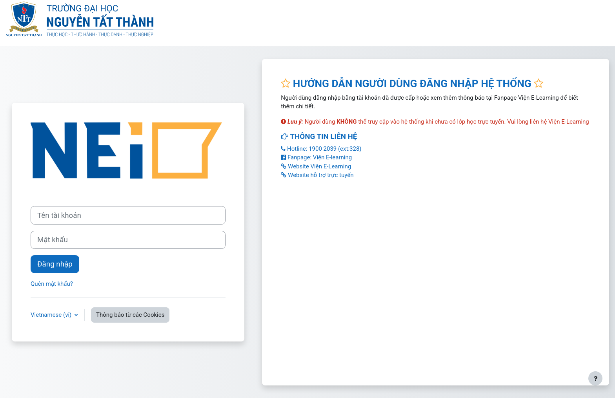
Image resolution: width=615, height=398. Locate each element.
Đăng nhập (55, 264)
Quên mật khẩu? (52, 283)
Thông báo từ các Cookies (130, 314)
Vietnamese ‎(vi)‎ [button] (52, 314)
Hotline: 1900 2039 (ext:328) (321, 148)
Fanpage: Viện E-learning (316, 157)
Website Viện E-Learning (316, 166)
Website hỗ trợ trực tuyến (317, 175)
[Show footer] (595, 378)
